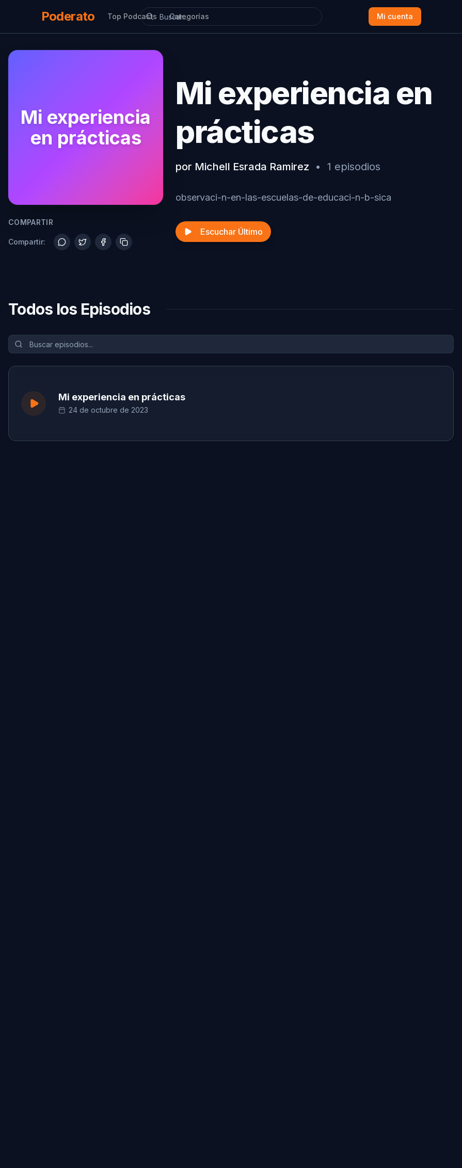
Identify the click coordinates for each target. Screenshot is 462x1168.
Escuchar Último (223, 231)
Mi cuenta (395, 16)
